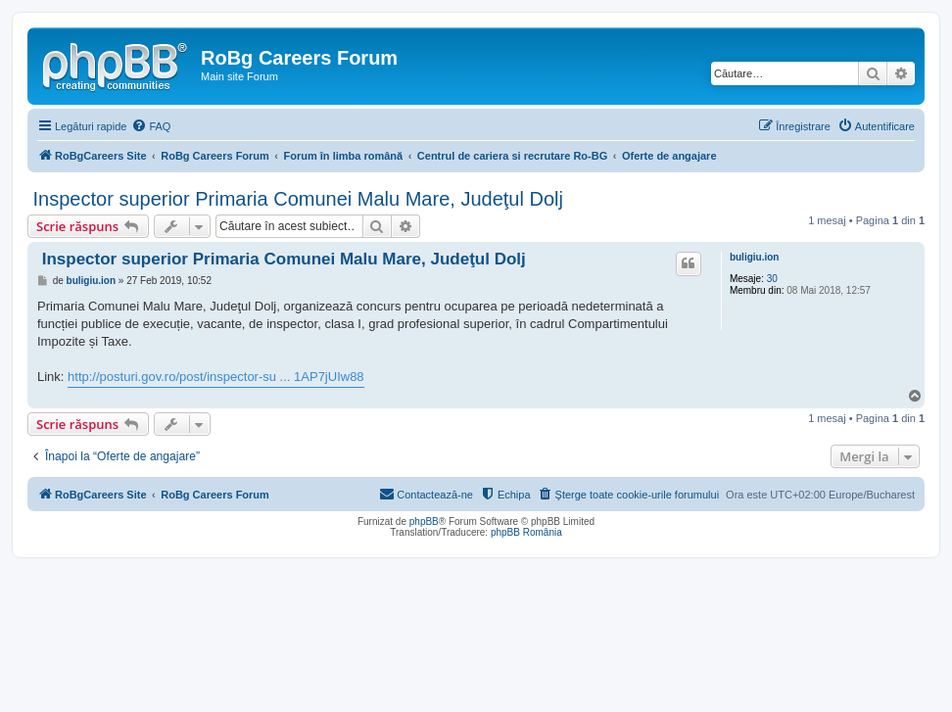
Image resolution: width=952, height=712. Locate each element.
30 (772, 278)
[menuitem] (150, 126)
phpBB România (526, 532)
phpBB (424, 521)
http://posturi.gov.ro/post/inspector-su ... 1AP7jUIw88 (216, 376)
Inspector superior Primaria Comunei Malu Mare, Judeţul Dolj (295, 199)
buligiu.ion (755, 257)
